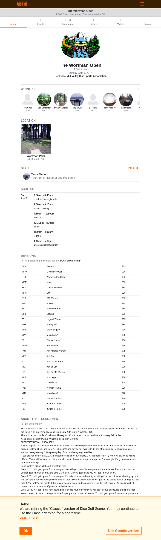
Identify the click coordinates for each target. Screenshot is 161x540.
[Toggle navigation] (142, 4)
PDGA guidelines (69, 260)
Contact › (132, 168)
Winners (80, 89)
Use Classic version (123, 531)
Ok (26, 531)
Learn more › (29, 517)
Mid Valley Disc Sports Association (87, 76)
